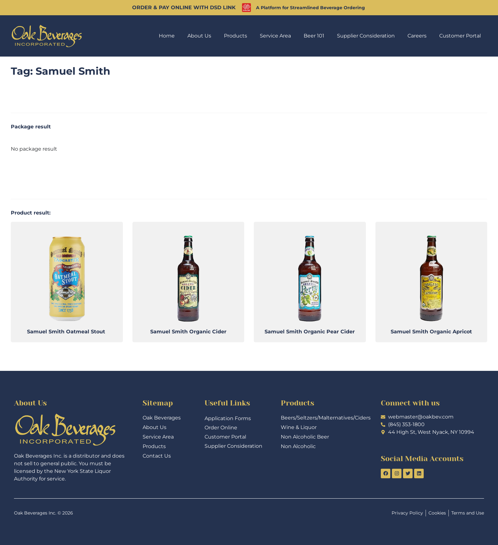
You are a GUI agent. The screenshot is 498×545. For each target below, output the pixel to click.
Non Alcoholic (298, 446)
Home (167, 36)
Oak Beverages (162, 418)
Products (235, 36)
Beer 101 (314, 36)
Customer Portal (460, 36)
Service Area (275, 36)
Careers (417, 36)
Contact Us (157, 456)
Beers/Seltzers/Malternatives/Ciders (323, 418)
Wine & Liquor (299, 427)
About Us (199, 36)
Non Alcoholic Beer (305, 437)
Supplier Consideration (366, 36)
